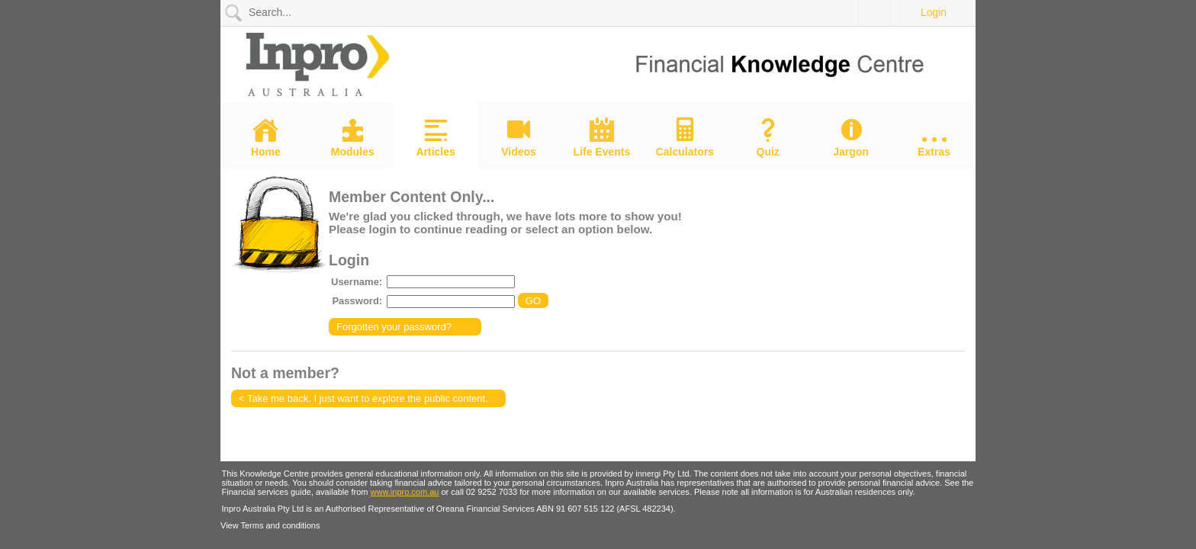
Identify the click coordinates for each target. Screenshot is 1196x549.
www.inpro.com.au (405, 491)
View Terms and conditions (270, 525)
